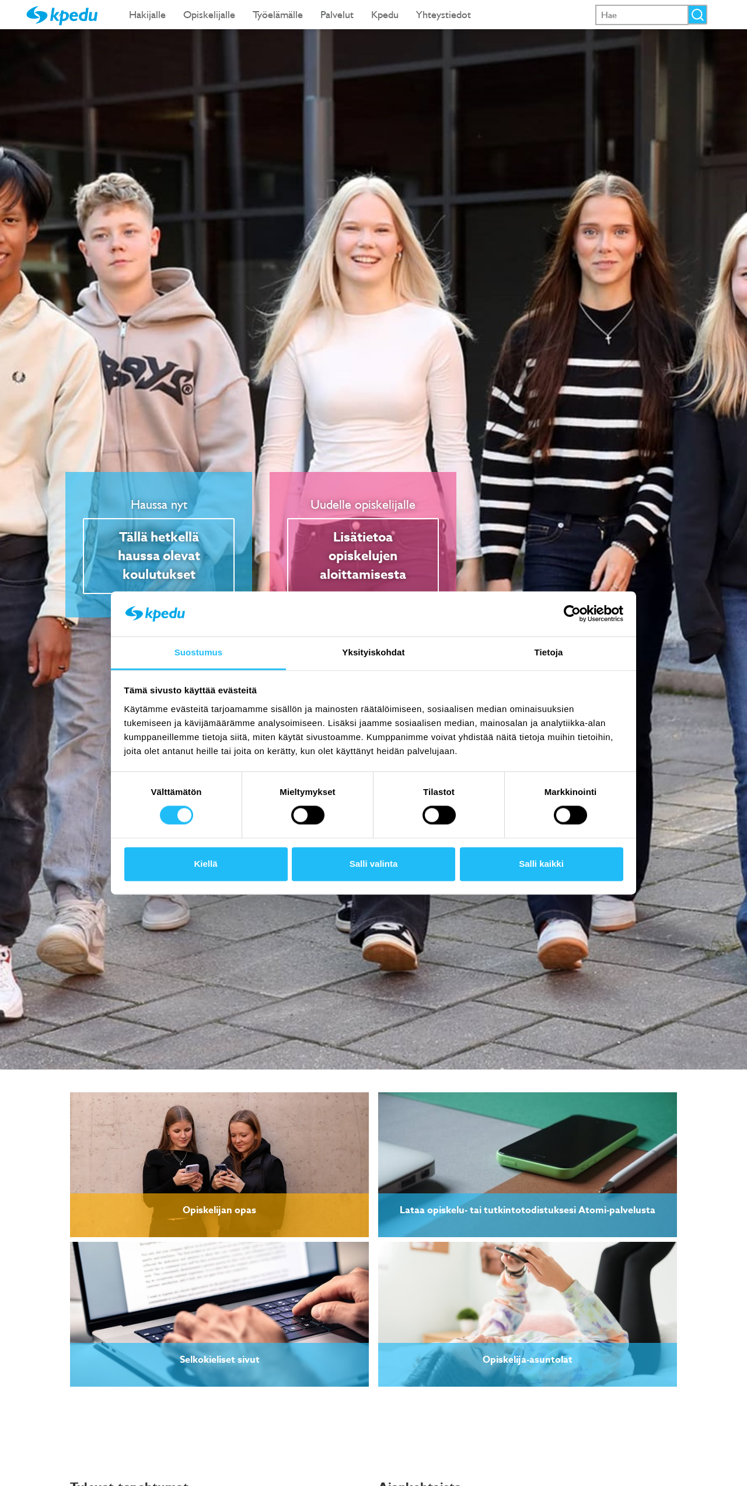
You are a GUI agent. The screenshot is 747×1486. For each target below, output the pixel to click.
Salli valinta (374, 864)
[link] (219, 1164)
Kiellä (205, 864)
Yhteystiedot (443, 14)
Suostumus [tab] (198, 652)
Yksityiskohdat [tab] (373, 652)
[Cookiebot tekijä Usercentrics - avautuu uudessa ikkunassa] (572, 614)
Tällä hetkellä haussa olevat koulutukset (159, 556)
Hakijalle (147, 14)
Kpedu (385, 14)
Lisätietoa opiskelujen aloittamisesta (363, 556)
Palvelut (337, 14)
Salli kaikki (541, 864)
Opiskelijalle (209, 14)
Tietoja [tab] (549, 652)
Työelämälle (278, 14)
